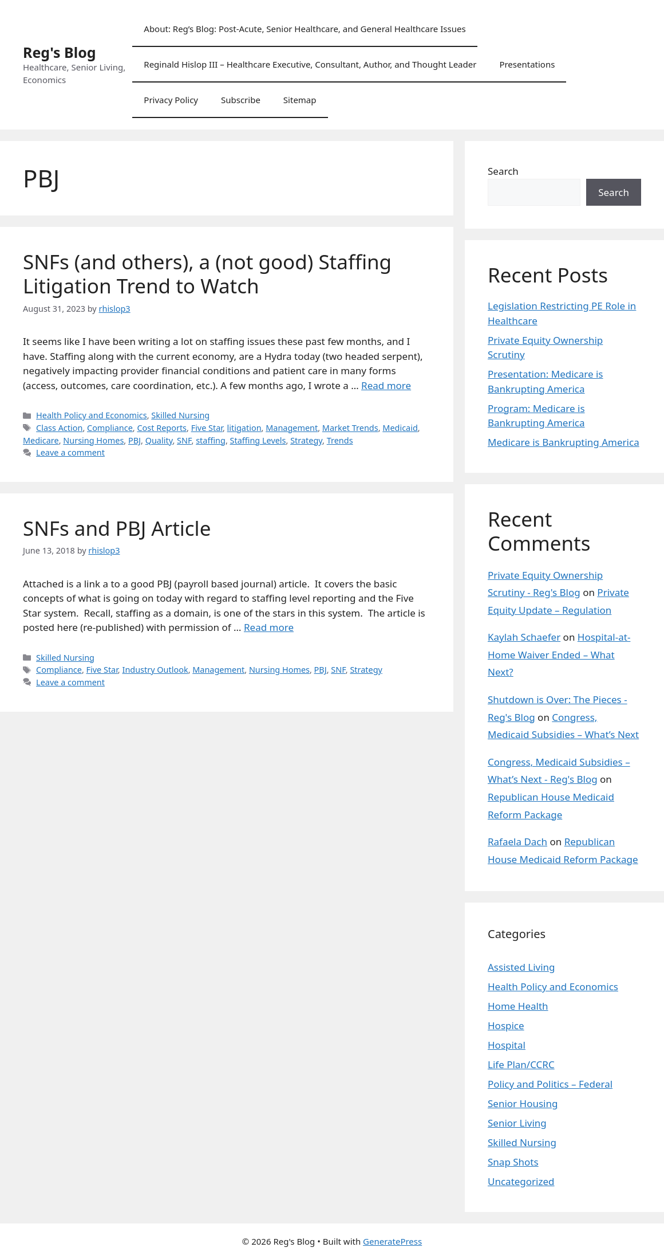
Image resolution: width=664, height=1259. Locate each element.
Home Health (518, 1006)
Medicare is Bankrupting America (563, 442)
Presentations (527, 64)
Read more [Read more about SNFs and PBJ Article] (269, 627)
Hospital (506, 1045)
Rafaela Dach (517, 841)
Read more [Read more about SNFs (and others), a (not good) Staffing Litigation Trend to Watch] (386, 385)
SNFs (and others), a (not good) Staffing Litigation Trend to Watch (207, 273)
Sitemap (300, 99)
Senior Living (517, 1122)
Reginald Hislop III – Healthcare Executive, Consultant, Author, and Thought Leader (310, 64)
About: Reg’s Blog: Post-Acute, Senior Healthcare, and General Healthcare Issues (304, 28)
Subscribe (240, 99)
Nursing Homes (93, 440)
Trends (340, 440)
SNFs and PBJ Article (117, 528)
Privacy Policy (171, 99)
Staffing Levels (258, 440)
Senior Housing (523, 1103)
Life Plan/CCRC (521, 1064)
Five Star (207, 427)
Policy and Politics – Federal (550, 1084)
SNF (184, 440)
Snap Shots (513, 1161)
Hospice (506, 1025)
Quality (159, 440)
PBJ (134, 440)
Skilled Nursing (180, 415)
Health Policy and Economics (91, 415)
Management (292, 427)
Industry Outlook (155, 669)
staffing (211, 440)
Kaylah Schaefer (524, 637)
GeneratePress (392, 1241)
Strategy (306, 440)
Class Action (59, 427)
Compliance (110, 427)
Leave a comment (70, 452)
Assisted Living (521, 967)
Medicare (41, 440)
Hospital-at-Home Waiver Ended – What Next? (559, 654)
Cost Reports (162, 427)
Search (503, 171)
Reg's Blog (59, 52)
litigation (244, 427)
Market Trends (350, 427)
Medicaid (399, 427)
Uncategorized (521, 1181)
